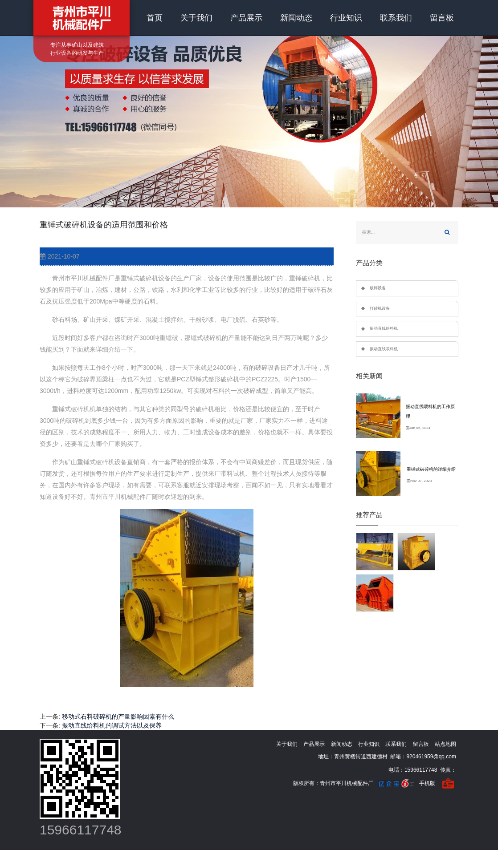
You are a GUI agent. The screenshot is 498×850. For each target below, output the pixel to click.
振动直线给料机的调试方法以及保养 (112, 725)
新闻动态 (296, 17)
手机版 (427, 783)
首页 (155, 17)
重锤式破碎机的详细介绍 (431, 469)
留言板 (442, 17)
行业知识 (346, 17)
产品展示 (246, 17)
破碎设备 (378, 288)
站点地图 (445, 744)
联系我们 (396, 17)
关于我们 (196, 17)
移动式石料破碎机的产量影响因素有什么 (118, 716)
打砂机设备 (380, 308)
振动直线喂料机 (384, 349)
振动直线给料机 (384, 328)
